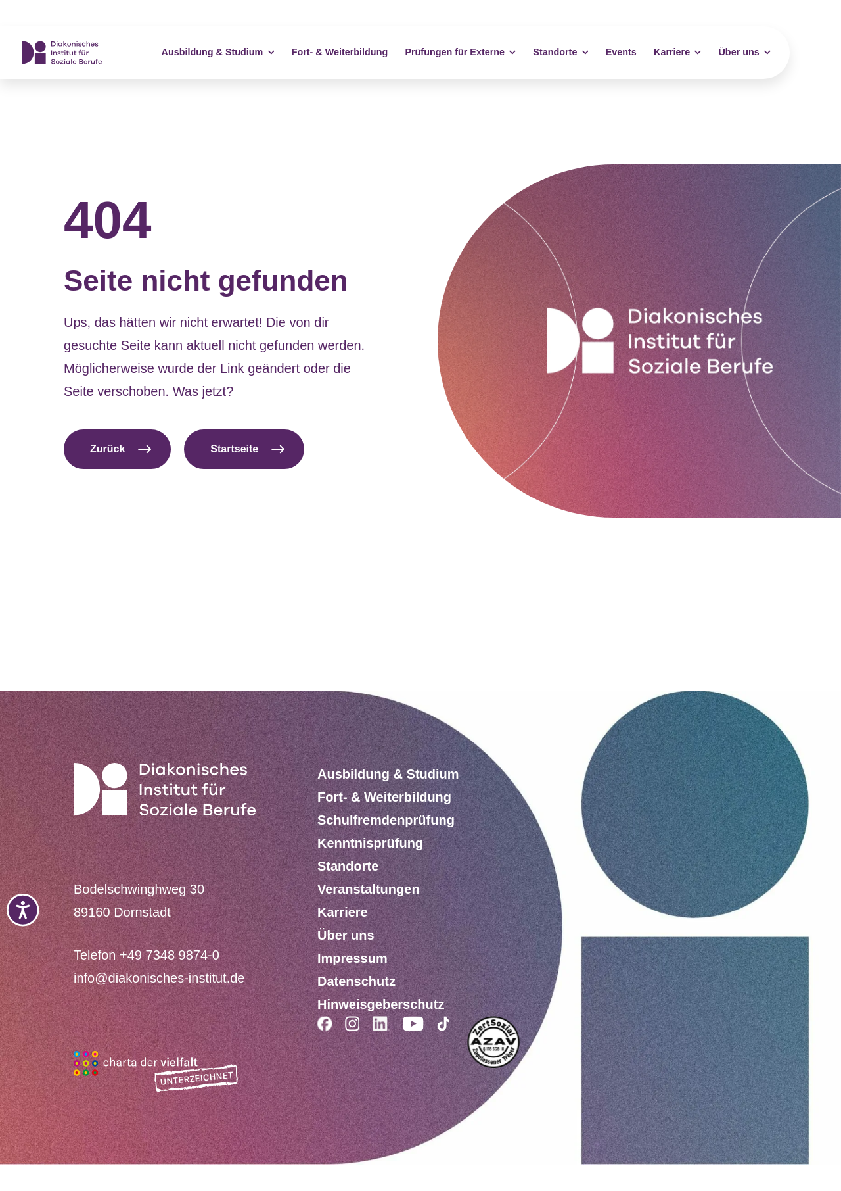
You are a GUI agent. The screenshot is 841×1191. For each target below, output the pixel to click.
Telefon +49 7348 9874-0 (146, 955)
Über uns (744, 52)
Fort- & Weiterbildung (340, 52)
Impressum (352, 958)
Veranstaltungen (368, 889)
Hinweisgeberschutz (380, 1004)
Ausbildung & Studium (218, 52)
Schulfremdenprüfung (386, 820)
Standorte (560, 52)
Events (621, 52)
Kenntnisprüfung (370, 843)
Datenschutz (356, 981)
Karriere (677, 52)
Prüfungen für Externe (460, 52)
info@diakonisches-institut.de (159, 978)
